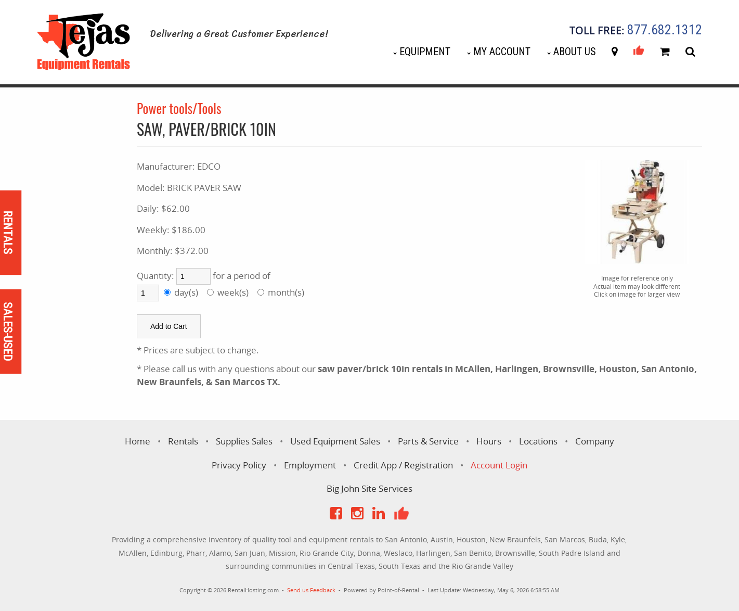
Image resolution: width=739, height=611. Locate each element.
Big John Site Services (369, 488)
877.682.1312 (664, 30)
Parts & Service (428, 441)
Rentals (183, 441)
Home (137, 441)
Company (594, 441)
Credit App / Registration (403, 465)
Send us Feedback (311, 590)
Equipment (424, 51)
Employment (310, 465)
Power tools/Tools (179, 108)
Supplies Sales (244, 441)
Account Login (499, 465)
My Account (501, 51)
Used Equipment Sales (335, 441)
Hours (488, 441)
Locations (538, 441)
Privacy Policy (239, 465)
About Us (574, 51)
